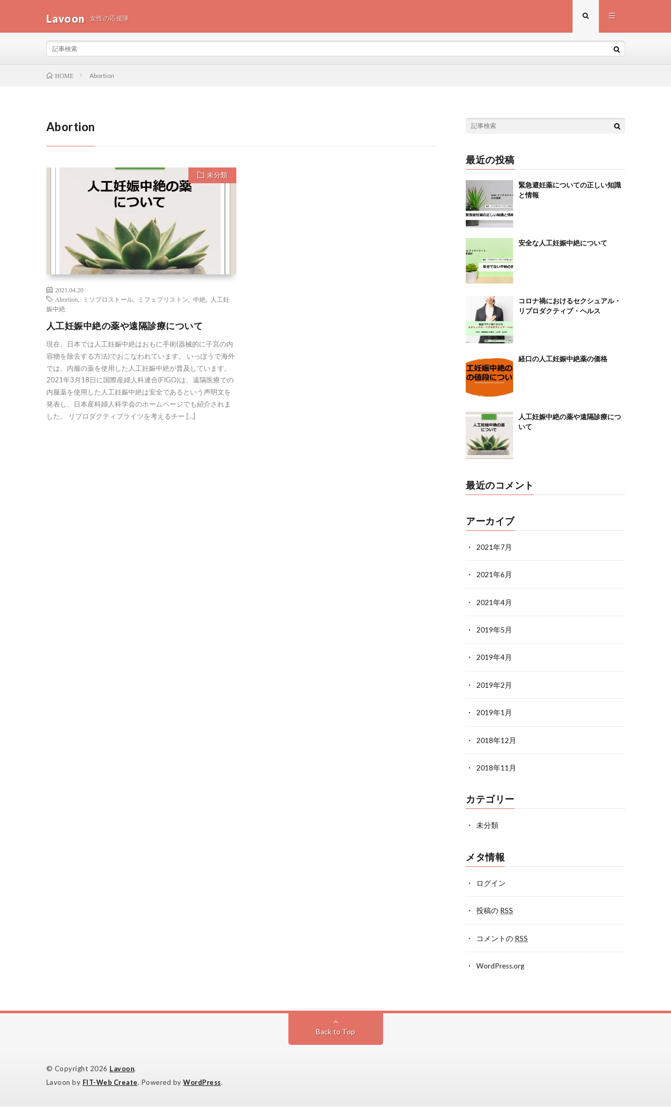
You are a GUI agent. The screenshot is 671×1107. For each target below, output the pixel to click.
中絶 (199, 303)
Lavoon (122, 1070)
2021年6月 (494, 578)
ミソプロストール (108, 303)
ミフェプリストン (163, 303)
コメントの (502, 939)
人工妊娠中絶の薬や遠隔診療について (129, 329)
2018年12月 (496, 742)
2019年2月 (494, 688)
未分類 (215, 180)
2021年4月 (494, 605)
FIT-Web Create (111, 1083)
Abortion (66, 303)
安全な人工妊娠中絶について (562, 247)
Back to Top (335, 1033)
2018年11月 (496, 770)
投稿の (494, 912)
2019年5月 (494, 633)
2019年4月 (494, 660)
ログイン (491, 885)
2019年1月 (494, 715)
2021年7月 (494, 551)
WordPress (205, 1083)
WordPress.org (501, 967)
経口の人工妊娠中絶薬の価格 (562, 363)
